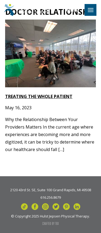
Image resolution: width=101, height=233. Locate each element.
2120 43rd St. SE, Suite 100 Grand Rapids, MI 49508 (50, 189)
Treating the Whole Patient (38, 96)
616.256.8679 (50, 197)
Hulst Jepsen (27, 10)
